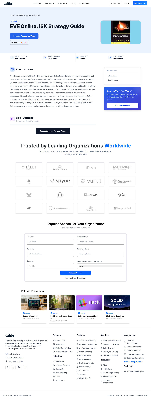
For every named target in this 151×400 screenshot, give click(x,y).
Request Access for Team (24, 36)
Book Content (113, 80)
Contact (119, 395)
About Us (111, 395)
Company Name (83, 249)
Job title (30, 261)
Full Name (30, 237)
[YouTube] (25, 367)
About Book (112, 76)
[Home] (8, 3)
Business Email (82, 237)
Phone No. (30, 249)
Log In (127, 3)
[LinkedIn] (19, 367)
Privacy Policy (129, 395)
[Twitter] (13, 367)
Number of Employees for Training (89, 261)
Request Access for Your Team (53, 131)
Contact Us (115, 3)
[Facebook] (7, 367)
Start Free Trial (140, 3)
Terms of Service (142, 395)
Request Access (122, 105)
